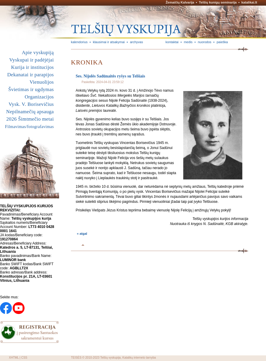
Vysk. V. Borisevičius (31, 104)
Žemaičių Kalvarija (180, 2)
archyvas (136, 42)
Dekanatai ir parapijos (30, 74)
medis (188, 42)
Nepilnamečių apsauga (30, 111)
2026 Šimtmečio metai (30, 119)
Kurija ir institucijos (32, 67)
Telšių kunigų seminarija (218, 2)
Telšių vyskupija (110, 357)
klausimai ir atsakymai (109, 42)
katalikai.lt (249, 2)
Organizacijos (39, 97)
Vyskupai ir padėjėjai (31, 60)
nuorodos (204, 42)
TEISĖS (76, 357)
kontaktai (172, 42)
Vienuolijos (42, 82)
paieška (222, 42)
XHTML (14, 357)
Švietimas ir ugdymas (31, 89)
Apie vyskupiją (38, 52)
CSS (24, 357)
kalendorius (79, 42)
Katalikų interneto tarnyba (139, 357)
